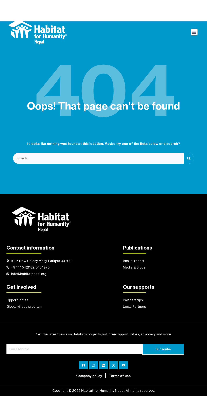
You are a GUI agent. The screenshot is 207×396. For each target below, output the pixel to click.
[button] (194, 32)
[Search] (189, 158)
